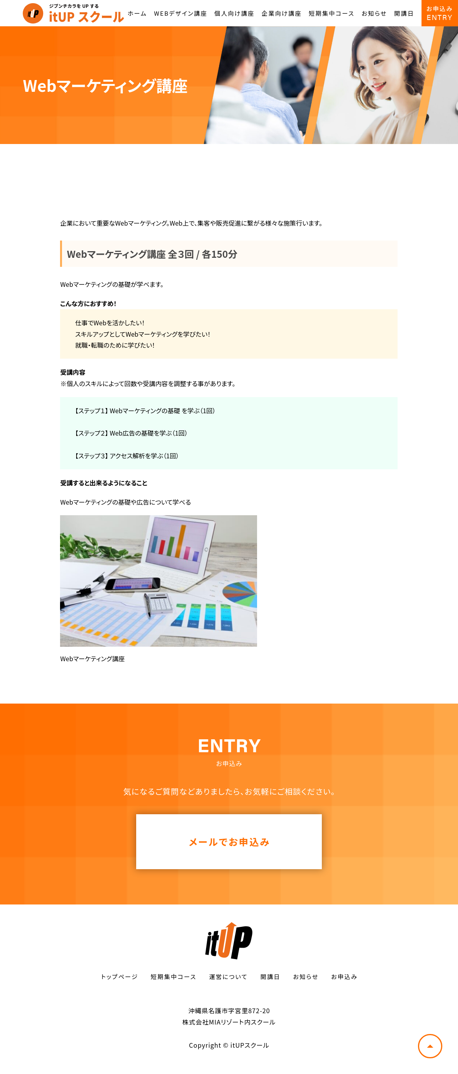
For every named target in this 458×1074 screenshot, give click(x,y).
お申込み (344, 976)
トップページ (119, 976)
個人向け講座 (234, 13)
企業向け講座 (282, 13)
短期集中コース (331, 13)
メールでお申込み (229, 841)
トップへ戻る (430, 1046)
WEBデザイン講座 (181, 13)
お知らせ (374, 13)
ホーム (137, 13)
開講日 (404, 13)
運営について (228, 976)
